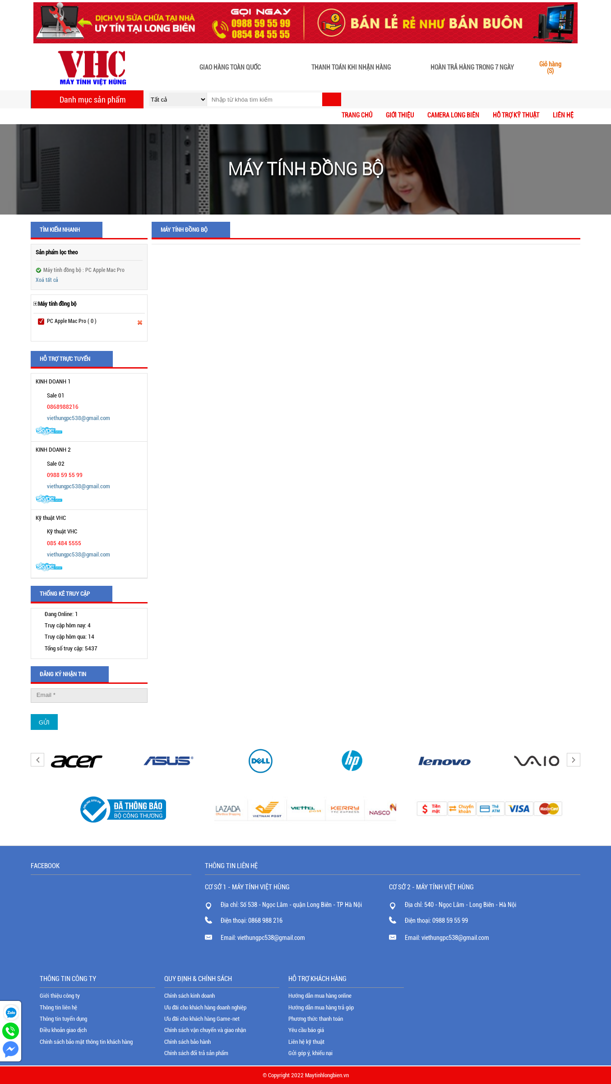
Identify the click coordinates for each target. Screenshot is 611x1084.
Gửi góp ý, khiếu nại (310, 1053)
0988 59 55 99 (450, 920)
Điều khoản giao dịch (63, 1030)
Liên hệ (563, 115)
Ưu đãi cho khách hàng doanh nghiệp (205, 1007)
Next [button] (573, 759)
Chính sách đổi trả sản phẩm (196, 1053)
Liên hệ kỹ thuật (306, 1041)
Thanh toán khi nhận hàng (351, 67)
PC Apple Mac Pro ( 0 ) (72, 321)
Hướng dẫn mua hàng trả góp (321, 1007)
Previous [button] (37, 759)
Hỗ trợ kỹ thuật (516, 115)
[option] (77, 761)
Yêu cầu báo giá (306, 1030)
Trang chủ (357, 115)
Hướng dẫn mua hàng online (320, 995)
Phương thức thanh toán (315, 1018)
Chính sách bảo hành (187, 1041)
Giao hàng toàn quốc (230, 67)
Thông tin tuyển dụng (63, 1018)
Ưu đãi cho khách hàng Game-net (202, 1018)
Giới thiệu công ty (60, 995)
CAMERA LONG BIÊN (453, 115)
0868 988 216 (265, 920)
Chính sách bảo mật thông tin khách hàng (86, 1041)
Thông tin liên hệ (58, 1007)
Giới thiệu (400, 115)
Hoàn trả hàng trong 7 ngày (472, 67)
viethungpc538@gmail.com (78, 418)
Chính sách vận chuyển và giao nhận (205, 1030)
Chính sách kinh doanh (189, 995)
